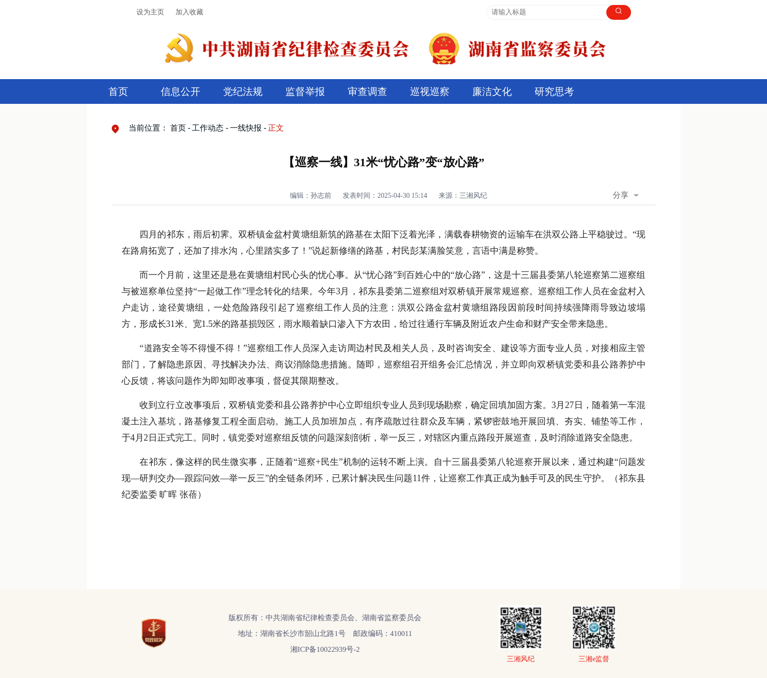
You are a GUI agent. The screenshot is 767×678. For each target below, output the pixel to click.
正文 (276, 128)
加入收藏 (189, 12)
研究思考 (554, 91)
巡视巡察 (430, 91)
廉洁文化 (492, 91)
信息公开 (180, 91)
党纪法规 (243, 91)
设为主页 (150, 12)
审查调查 (367, 91)
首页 (118, 91)
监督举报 (305, 91)
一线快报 (246, 128)
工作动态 (208, 128)
